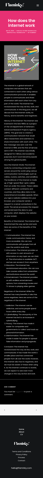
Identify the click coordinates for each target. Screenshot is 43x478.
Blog (20, 31)
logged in (19, 391)
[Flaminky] (14, 5)
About (21, 432)
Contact (21, 460)
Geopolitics (11, 32)
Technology (20, 32)
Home (21, 429)
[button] (37, 5)
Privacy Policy (21, 454)
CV (21, 434)
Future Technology (29, 31)
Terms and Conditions (21, 451)
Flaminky (33, 32)
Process (21, 457)
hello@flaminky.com (21, 468)
